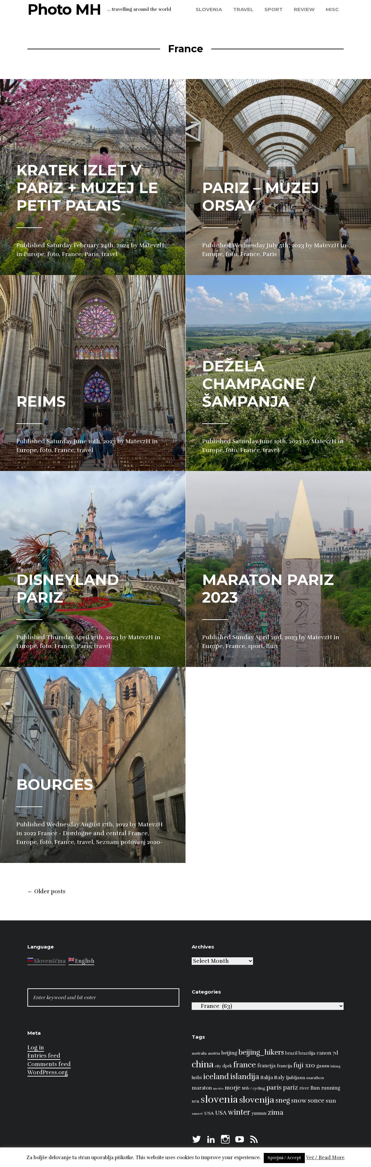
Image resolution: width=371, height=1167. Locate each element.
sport (273, 9)
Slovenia (209, 9)
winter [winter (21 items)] (239, 1112)
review (304, 9)
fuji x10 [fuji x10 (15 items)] (304, 1065)
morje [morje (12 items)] (233, 1087)
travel (243, 9)
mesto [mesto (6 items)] (218, 1088)
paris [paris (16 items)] (274, 1087)
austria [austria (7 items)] (214, 1053)
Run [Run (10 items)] (315, 1088)
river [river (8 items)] (304, 1088)
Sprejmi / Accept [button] (284, 1157)
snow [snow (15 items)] (298, 1101)
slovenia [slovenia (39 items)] (219, 1100)
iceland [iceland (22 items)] (216, 1076)
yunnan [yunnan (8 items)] (259, 1113)
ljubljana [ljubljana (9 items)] (295, 1077)
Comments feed (49, 1064)
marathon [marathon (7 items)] (315, 1078)
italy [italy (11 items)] (279, 1077)
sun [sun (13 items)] (331, 1100)
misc (332, 9)
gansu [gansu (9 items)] (322, 1066)
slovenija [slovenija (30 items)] (256, 1099)
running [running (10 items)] (330, 1088)
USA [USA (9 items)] (209, 1113)
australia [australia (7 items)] (199, 1053)
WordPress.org (47, 1072)
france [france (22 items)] (244, 1065)
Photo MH (64, 9)
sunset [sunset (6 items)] (197, 1113)
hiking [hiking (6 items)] (335, 1066)
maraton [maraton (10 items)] (202, 1088)
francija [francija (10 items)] (266, 1065)
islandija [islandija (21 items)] (244, 1076)
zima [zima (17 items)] (275, 1112)
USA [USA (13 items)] (221, 1112)
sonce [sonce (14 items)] (316, 1100)
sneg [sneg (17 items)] (282, 1100)
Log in (35, 1047)
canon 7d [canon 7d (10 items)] (327, 1053)
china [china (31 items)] (203, 1064)
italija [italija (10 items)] (266, 1077)
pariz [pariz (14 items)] (290, 1087)
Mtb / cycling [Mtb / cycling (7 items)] (253, 1088)
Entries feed (43, 1055)
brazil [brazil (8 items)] (291, 1053)
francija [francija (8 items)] (284, 1066)
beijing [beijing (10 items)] (229, 1053)
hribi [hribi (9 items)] (197, 1077)
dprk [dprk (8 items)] (227, 1066)
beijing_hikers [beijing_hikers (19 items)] (261, 1052)
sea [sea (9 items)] (195, 1101)
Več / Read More (325, 1157)
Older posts (46, 891)
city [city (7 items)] (218, 1066)
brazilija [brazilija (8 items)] (307, 1053)
